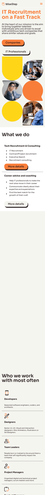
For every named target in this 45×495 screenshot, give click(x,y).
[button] (41, 4)
